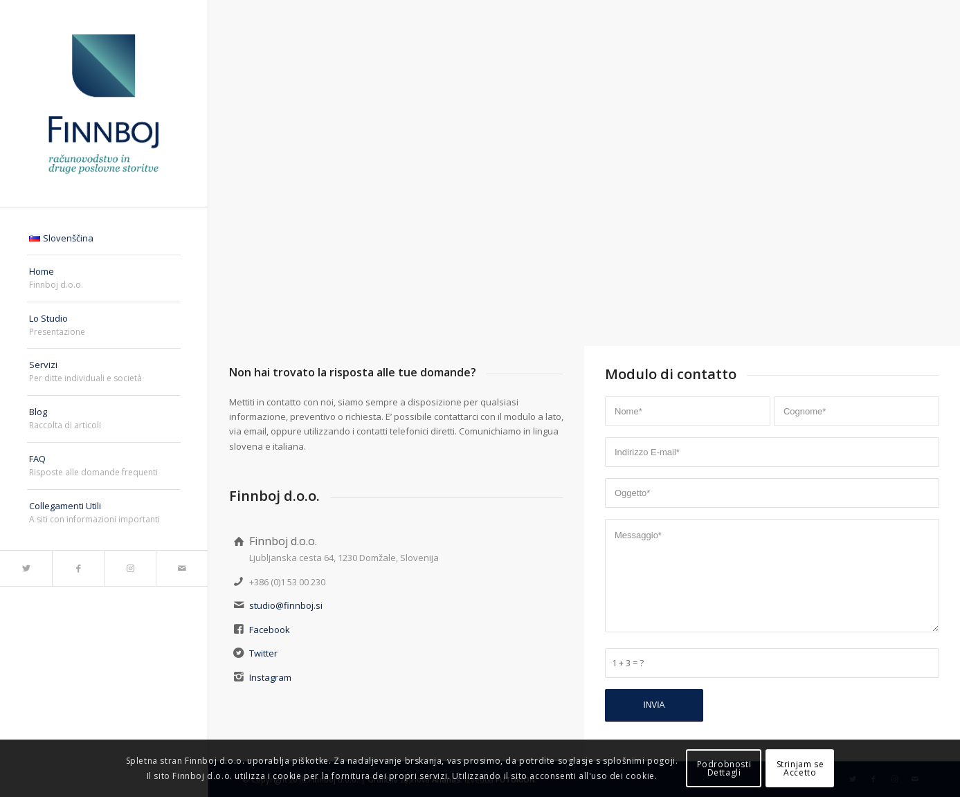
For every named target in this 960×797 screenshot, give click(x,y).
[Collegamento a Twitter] (26, 568)
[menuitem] (104, 238)
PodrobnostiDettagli (724, 768)
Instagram (270, 677)
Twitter (263, 653)
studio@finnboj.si (286, 605)
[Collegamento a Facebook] (78, 568)
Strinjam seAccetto (800, 768)
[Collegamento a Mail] (182, 568)
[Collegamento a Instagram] (130, 568)
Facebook (269, 629)
